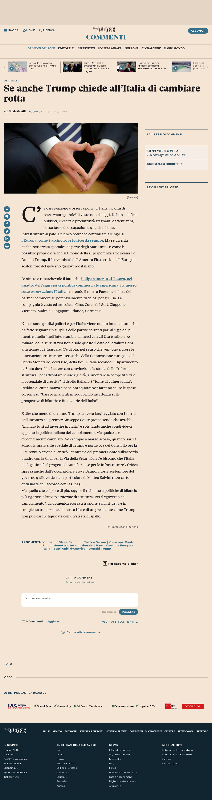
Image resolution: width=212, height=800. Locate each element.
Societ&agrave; (110, 48)
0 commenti (79, 577)
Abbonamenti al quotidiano (177, 750)
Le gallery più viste (162, 187)
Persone (131, 48)
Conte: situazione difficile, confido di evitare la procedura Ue (152, 65)
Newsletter (115, 759)
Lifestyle (202, 731)
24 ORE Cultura (12, 763)
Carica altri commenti (80, 632)
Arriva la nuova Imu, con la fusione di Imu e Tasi (42, 65)
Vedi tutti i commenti (120, 621)
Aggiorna (54, 621)
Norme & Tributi (116, 731)
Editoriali (66, 48)
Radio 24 (9, 754)
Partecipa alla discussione (80, 582)
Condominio (63, 772)
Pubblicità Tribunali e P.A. (123, 772)
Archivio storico (170, 763)
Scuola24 (62, 776)
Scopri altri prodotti (164, 163)
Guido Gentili (17, 111)
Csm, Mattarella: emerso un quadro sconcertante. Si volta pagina (96, 67)
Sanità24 (62, 781)
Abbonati (198, 30)
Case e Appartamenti (120, 776)
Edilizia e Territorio (67, 767)
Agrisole (61, 785)
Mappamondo (174, 48)
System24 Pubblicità (15, 772)
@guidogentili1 (37, 111)
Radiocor (167, 759)
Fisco (59, 750)
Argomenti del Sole (119, 754)
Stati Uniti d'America (69, 548)
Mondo (57, 731)
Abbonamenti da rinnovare (177, 754)
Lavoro (60, 759)
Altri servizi (115, 785)
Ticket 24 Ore (11, 776)
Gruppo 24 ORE (12, 750)
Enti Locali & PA (65, 763)
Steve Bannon (69, 542)
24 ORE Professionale (16, 759)
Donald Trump (100, 548)
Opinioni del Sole (41, 48)
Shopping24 (11, 767)
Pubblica (128, 612)
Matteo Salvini (95, 542)
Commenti (106, 36)
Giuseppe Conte (121, 542)
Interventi (86, 48)
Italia (46, 548)
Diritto (60, 754)
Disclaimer (109, 611)
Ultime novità (163, 150)
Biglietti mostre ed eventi (123, 781)
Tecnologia (185, 731)
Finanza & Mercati (91, 731)
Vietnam (49, 542)
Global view (151, 48)
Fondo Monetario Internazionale (67, 545)
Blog (111, 763)
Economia (71, 731)
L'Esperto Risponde (119, 750)
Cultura (169, 731)
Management (153, 731)
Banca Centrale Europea (114, 545)
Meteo (112, 767)
